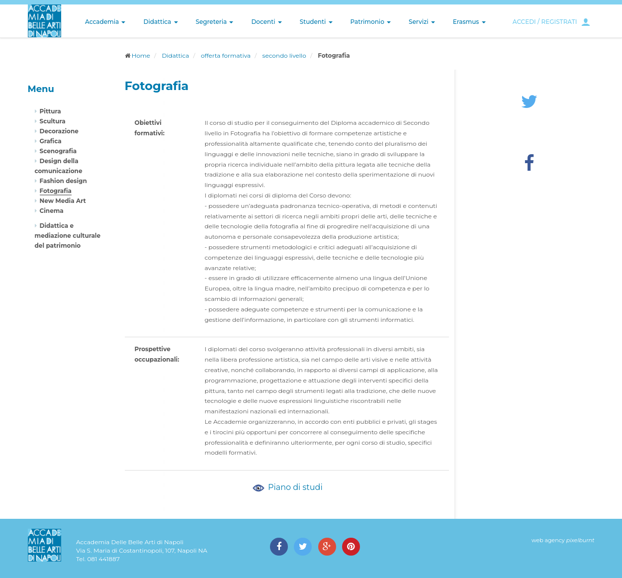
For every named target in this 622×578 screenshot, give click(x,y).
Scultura (53, 121)
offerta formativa (226, 55)
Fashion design (63, 181)
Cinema (52, 210)
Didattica (160, 21)
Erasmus (469, 21)
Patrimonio (371, 21)
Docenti (266, 21)
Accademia (105, 21)
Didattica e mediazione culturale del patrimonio (68, 235)
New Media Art (63, 200)
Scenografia (58, 151)
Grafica (51, 141)
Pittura (50, 111)
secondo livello (284, 55)
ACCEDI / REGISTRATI (545, 21)
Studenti (316, 21)
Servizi (422, 21)
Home (141, 55)
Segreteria (215, 21)
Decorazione (59, 131)
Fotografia (56, 190)
